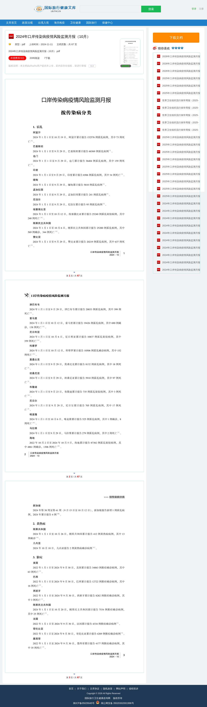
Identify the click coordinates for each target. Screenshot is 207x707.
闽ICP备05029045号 (83, 703)
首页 (71, 688)
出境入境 (43, 22)
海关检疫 (59, 22)
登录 (194, 8)
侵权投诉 (133, 688)
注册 (201, 8)
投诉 (92, 66)
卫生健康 (75, 22)
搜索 (151, 9)
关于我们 (81, 688)
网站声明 (120, 688)
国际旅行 (91, 22)
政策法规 (27, 22)
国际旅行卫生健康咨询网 (97, 698)
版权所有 (117, 698)
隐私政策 (107, 688)
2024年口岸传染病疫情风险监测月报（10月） (53, 36)
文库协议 (94, 688)
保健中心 (107, 22)
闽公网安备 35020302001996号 (117, 703)
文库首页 (11, 22)
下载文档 (176, 37)
